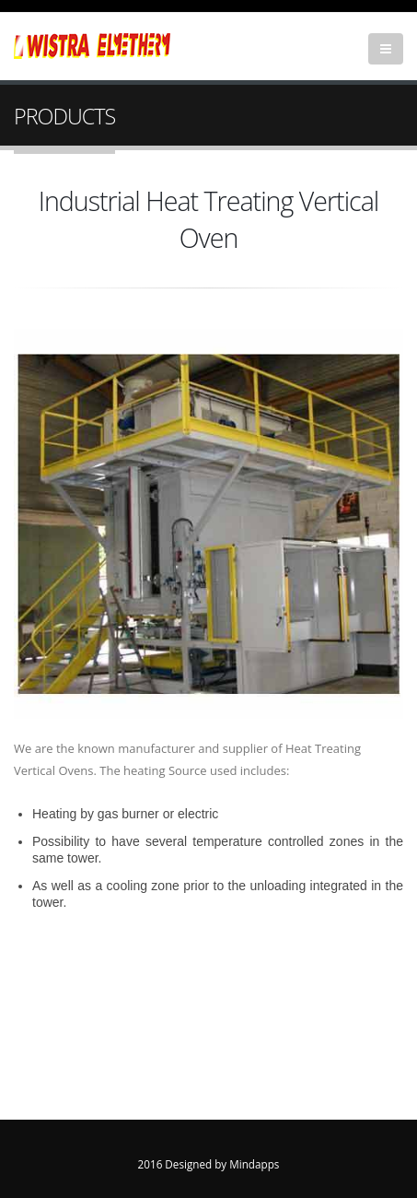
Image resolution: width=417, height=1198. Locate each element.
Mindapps (254, 1164)
